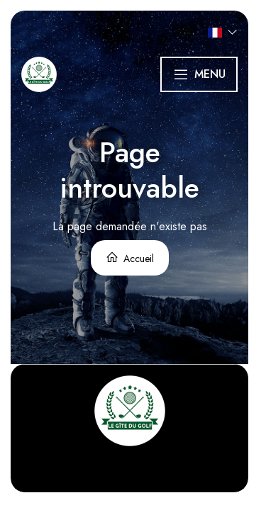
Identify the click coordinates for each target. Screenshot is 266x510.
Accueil (130, 258)
